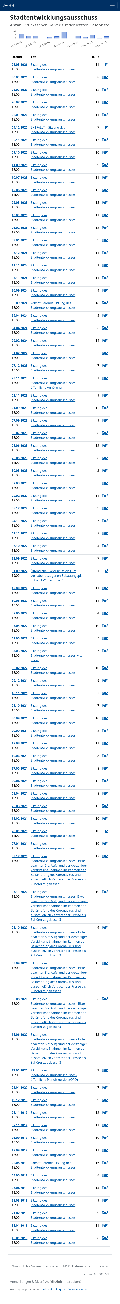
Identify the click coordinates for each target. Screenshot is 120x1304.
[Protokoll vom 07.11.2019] (103, 1125)
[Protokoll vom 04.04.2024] (103, 328)
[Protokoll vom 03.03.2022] (103, 651)
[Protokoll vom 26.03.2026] (103, 90)
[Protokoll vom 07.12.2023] (103, 366)
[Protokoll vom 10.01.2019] (103, 1238)
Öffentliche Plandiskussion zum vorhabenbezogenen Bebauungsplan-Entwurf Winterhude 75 (58, 575)
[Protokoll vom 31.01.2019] (103, 1225)
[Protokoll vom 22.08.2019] (103, 1163)
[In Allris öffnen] (106, 65)
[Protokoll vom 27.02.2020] (103, 1070)
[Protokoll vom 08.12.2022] (103, 508)
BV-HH (8, 5)
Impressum (101, 1266)
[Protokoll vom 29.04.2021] (103, 781)
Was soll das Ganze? (26, 1266)
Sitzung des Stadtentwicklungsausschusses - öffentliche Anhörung (54, 383)
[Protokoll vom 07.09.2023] (103, 420)
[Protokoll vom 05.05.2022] (103, 626)
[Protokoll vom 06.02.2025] (103, 228)
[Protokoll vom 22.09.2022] (103, 558)
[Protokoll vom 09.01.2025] (103, 240)
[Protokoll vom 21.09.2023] (103, 408)
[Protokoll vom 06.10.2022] (103, 546)
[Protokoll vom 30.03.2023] (103, 470)
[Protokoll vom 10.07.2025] (103, 177)
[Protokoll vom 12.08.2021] (103, 743)
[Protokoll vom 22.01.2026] (103, 115)
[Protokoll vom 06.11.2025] (103, 140)
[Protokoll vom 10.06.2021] (103, 756)
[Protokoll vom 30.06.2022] (103, 601)
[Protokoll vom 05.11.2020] (103, 892)
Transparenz (52, 1266)
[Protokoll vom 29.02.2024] (103, 340)
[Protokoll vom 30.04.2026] (103, 77)
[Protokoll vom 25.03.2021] (103, 806)
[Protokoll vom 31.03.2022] (103, 638)
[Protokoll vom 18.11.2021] (103, 693)
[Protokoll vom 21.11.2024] (103, 265)
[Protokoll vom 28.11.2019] (103, 1112)
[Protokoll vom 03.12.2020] (103, 856)
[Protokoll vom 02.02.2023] (103, 496)
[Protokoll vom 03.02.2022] (103, 668)
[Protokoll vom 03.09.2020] (103, 963)
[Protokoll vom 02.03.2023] (103, 483)
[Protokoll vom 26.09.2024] (103, 290)
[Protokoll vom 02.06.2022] (103, 613)
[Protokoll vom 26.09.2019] (103, 1138)
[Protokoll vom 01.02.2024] (103, 353)
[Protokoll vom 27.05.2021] (103, 768)
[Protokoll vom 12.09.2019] (103, 1150)
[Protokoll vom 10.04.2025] (103, 215)
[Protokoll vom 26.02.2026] (103, 102)
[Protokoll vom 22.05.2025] (103, 202)
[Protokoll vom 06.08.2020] (103, 999)
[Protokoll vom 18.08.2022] (103, 588)
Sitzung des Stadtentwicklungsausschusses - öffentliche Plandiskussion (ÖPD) (54, 1075)
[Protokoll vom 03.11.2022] (103, 533)
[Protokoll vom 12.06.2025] (103, 190)
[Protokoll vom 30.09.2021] (103, 718)
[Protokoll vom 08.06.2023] (103, 445)
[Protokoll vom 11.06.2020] (103, 1035)
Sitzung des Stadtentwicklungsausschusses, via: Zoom (56, 655)
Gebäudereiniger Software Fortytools (65, 1289)
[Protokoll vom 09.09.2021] (103, 731)
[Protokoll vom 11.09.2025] (103, 165)
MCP (66, 1266)
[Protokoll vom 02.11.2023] (103, 395)
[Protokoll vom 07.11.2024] (103, 278)
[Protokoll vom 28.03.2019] (103, 1200)
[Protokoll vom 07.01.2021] (103, 843)
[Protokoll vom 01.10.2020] (103, 927)
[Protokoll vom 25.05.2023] (103, 458)
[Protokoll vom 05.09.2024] (103, 303)
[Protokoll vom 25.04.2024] (103, 315)
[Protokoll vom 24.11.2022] (103, 521)
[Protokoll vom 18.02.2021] (103, 818)
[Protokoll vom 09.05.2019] (103, 1175)
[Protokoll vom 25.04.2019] (103, 1188)
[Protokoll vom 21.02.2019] (103, 1213)
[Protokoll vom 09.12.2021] (103, 680)
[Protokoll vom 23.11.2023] (103, 378)
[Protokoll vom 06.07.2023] (103, 433)
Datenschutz (81, 1266)
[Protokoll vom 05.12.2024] (103, 253)
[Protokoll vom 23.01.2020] (103, 1087)
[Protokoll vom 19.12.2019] (103, 1100)
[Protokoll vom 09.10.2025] (103, 152)
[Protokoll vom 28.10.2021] (103, 706)
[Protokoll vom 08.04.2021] (103, 793)
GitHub (56, 1281)
